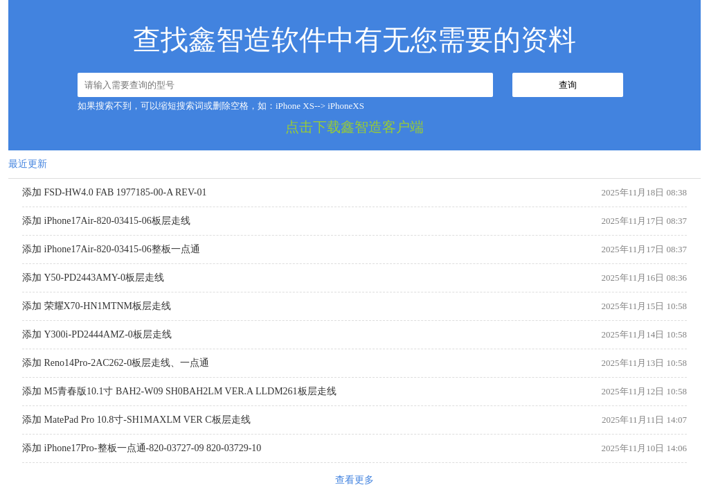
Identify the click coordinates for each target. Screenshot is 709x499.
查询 (568, 85)
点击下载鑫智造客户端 (354, 126)
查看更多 (354, 480)
